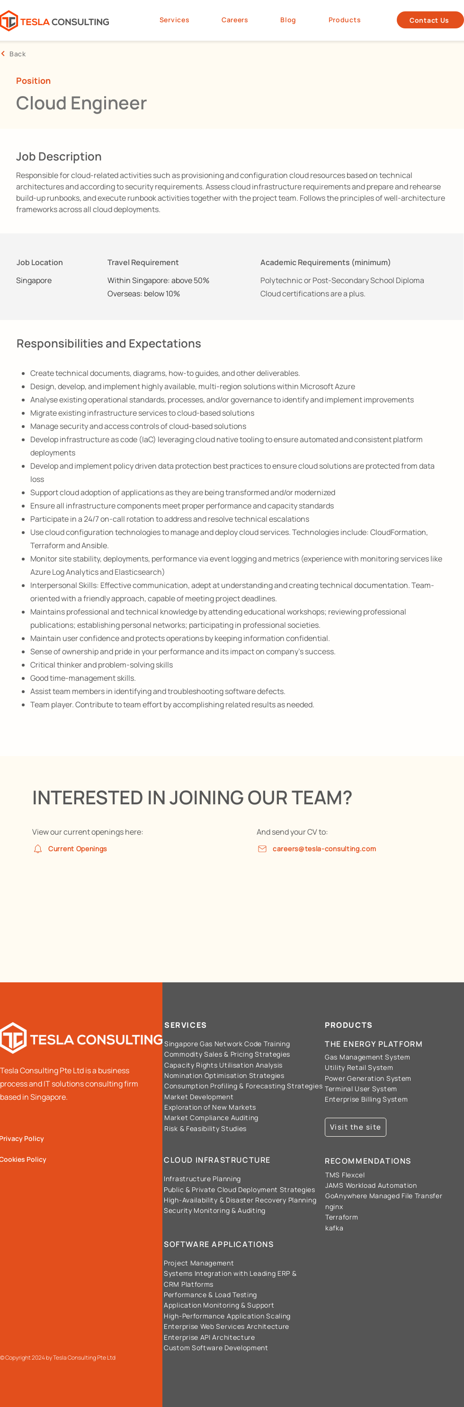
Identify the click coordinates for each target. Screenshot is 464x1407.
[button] (345, 20)
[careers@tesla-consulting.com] (328, 849)
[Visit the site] (355, 1127)
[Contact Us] (430, 19)
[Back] (48, 53)
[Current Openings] (78, 849)
